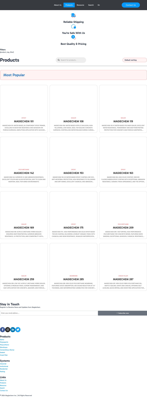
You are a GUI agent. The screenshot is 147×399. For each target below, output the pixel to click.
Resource (80, 5)
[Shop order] (135, 60)
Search (91, 5)
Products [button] (69, 5)
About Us (57, 5)
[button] (99, 5)
